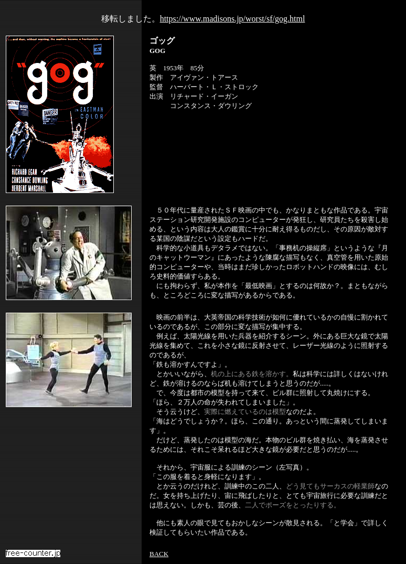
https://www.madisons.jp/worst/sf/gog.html (232, 18)
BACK (158, 554)
